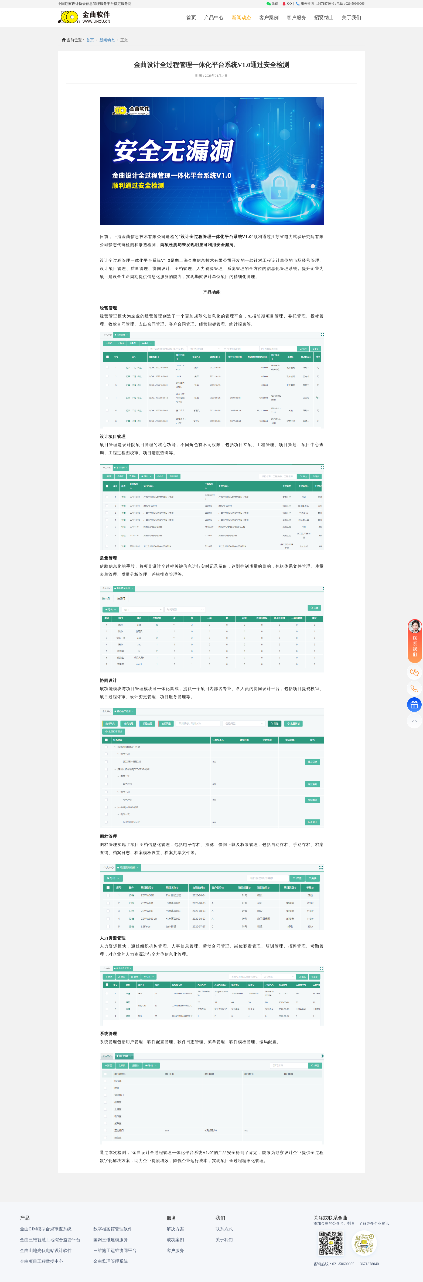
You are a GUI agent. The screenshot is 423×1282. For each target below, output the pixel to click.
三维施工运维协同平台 (115, 1250)
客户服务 (296, 17)
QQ (287, 3)
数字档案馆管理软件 (112, 1229)
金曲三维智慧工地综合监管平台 (50, 1239)
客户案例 (269, 17)
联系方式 (224, 1229)
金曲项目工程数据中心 (41, 1261)
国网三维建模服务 (110, 1239)
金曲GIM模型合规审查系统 (45, 1229)
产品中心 (214, 17)
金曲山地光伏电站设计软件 (46, 1250)
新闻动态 (241, 17)
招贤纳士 (324, 17)
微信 (272, 3)
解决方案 (175, 1229)
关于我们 (351, 17)
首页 (191, 17)
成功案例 (175, 1239)
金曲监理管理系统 (110, 1261)
